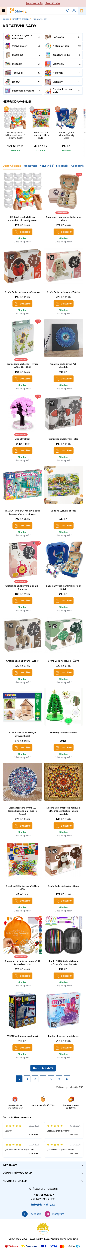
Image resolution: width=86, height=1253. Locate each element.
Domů (6, 18)
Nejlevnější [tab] (47, 166)
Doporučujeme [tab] (12, 166)
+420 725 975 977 (43, 1195)
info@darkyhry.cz (43, 1204)
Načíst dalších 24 (43, 1068)
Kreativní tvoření (20, 18)
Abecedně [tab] (77, 166)
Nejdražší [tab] (62, 166)
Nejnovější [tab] (30, 166)
